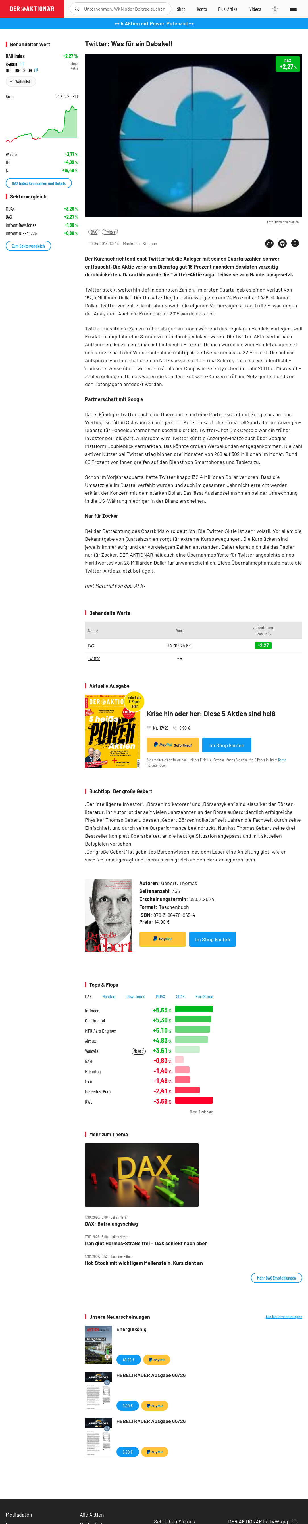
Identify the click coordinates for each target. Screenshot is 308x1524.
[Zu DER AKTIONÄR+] (228, 9)
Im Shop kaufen (226, 745)
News (138, 1051)
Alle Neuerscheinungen (284, 1316)
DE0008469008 (22, 69)
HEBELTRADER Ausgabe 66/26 (151, 1375)
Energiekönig (131, 1329)
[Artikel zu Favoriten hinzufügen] (295, 243)
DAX (94, 231)
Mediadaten (19, 1515)
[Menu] (292, 9)
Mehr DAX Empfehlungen (276, 1277)
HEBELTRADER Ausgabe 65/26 (151, 1421)
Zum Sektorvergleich (28, 245)
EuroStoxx (204, 996)
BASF (89, 1061)
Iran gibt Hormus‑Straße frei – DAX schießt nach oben (146, 1243)
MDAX (160, 996)
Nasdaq (108, 996)
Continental (95, 1021)
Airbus (90, 1041)
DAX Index (15, 56)
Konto (282, 759)
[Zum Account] (202, 9)
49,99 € (129, 1359)
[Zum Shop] (181, 9)
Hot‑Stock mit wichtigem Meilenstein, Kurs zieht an (144, 1263)
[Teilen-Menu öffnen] (269, 243)
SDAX (180, 996)
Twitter (109, 231)
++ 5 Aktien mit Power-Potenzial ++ (154, 23)
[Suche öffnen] (77, 8)
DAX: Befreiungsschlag (111, 1224)
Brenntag (93, 1071)
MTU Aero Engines (100, 1031)
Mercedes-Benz (98, 1092)
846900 (15, 63)
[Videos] (255, 9)
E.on (88, 1081)
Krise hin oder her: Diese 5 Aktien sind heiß (211, 713)
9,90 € (128, 1405)
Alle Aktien (92, 1515)
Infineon (92, 1011)
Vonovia (91, 1051)
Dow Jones (135, 996)
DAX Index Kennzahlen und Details (39, 183)
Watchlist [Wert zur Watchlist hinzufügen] (22, 81)
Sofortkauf (173, 744)
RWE (89, 1102)
